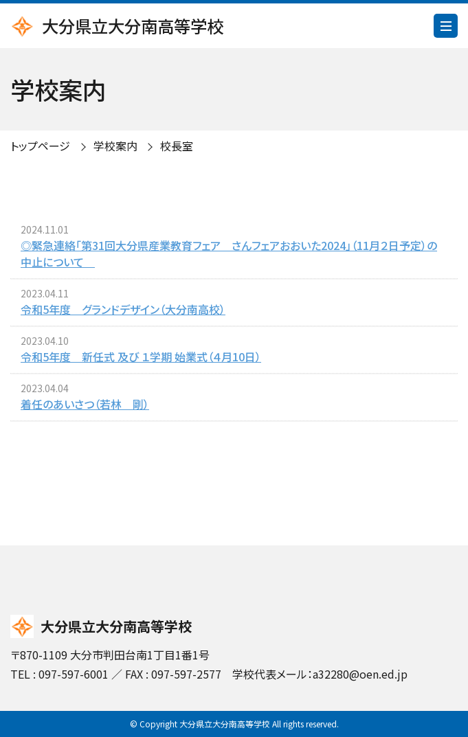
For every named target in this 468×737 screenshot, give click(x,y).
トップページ (40, 145)
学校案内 (115, 145)
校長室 (176, 145)
